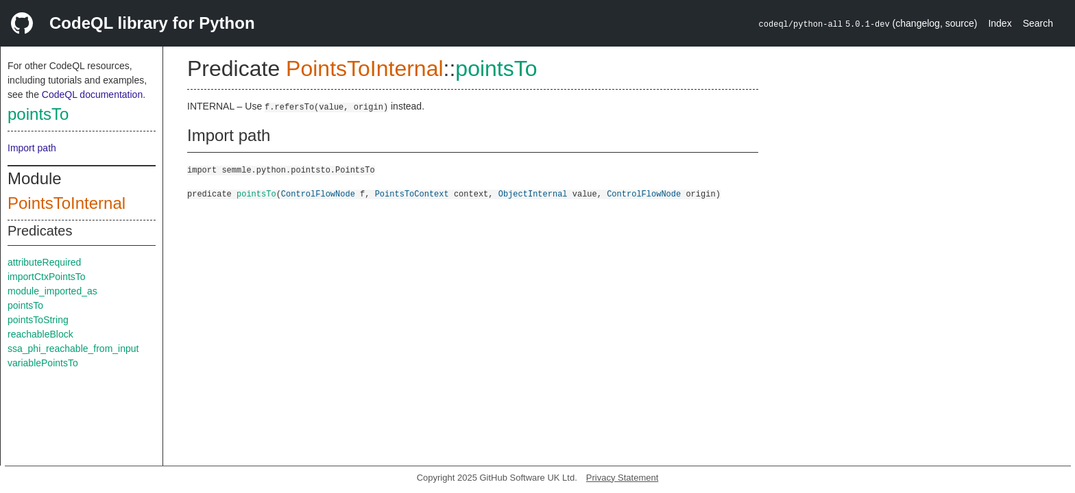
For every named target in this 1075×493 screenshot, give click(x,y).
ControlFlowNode (318, 193)
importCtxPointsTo (47, 276)
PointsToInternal (66, 203)
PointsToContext (412, 193)
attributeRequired (44, 262)
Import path (32, 147)
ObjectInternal (533, 193)
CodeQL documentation (92, 94)
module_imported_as (52, 291)
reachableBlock (40, 334)
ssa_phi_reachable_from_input (73, 348)
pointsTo (38, 114)
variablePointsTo (43, 362)
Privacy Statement (622, 477)
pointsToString (38, 319)
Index (999, 23)
